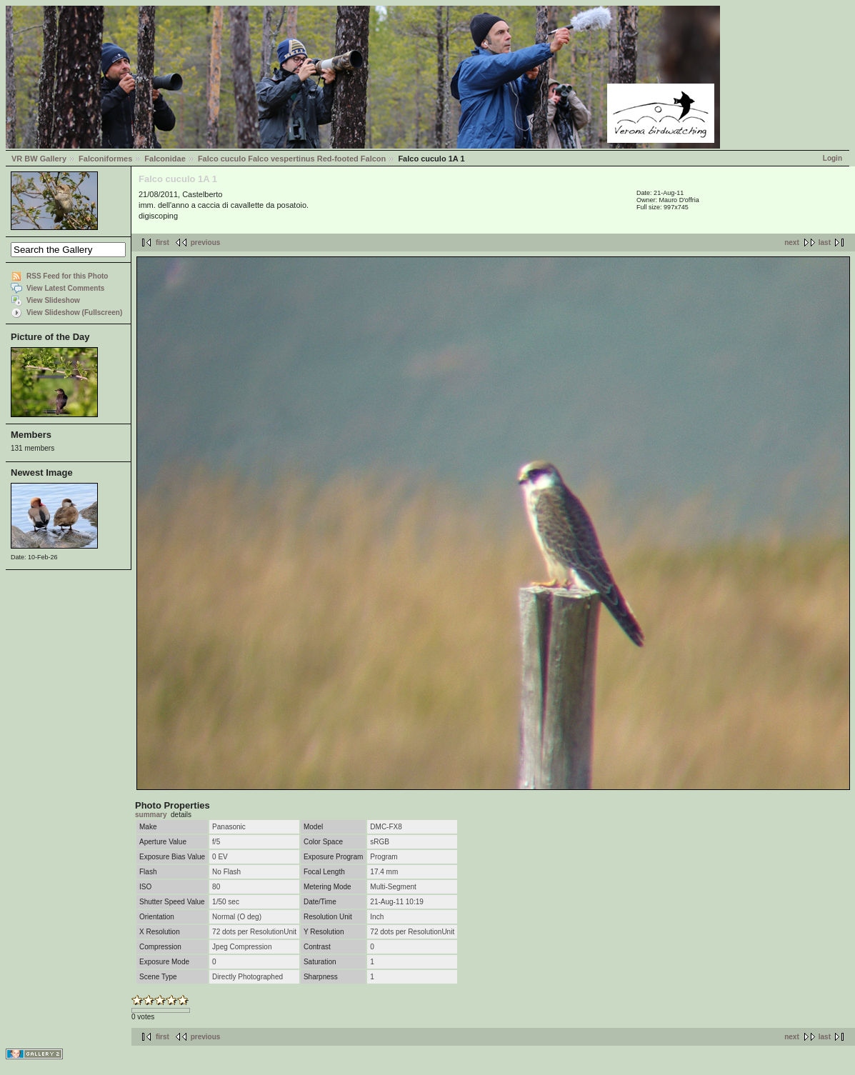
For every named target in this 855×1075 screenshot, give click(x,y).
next (791, 242)
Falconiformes (105, 158)
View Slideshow (53, 300)
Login (832, 158)
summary (150, 815)
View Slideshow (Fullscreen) (74, 312)
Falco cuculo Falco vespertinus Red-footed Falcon (292, 158)
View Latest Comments (65, 288)
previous (206, 242)
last (825, 242)
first (162, 242)
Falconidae (164, 158)
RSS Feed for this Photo (67, 276)
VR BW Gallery (38, 158)
